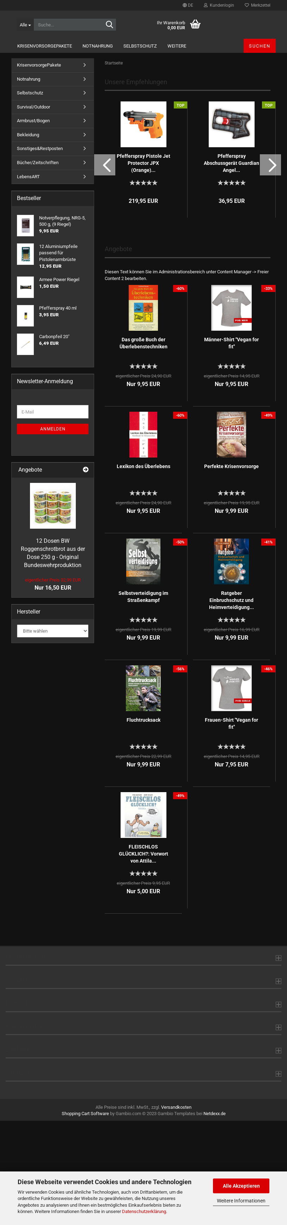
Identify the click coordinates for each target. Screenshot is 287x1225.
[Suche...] (25, 24)
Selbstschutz (140, 46)
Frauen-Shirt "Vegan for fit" (231, 827)
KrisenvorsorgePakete (44, 46)
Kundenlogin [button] (219, 5)
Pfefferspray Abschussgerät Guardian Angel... (231, 267)
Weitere (176, 46)
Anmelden (53, 533)
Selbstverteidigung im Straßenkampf (143, 701)
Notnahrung (98, 46)
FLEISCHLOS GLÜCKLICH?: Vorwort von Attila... (143, 958)
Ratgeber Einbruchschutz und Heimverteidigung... (231, 704)
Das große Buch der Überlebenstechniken (143, 447)
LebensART (28, 281)
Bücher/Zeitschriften (38, 266)
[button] (188, 5)
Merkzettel (257, 5)
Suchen (259, 46)
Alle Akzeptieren (241, 1186)
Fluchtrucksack (143, 824)
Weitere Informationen (241, 1201)
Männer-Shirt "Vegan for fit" (231, 447)
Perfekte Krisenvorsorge (231, 570)
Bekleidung (28, 239)
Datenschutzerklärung (144, 1211)
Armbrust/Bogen (33, 225)
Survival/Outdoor (33, 211)
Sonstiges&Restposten (40, 252)
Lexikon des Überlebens (143, 570)
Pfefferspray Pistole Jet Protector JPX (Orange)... (143, 267)
